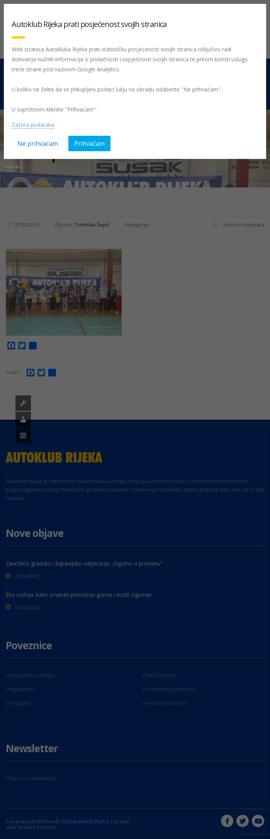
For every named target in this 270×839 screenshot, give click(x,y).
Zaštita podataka (33, 124)
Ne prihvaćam (37, 143)
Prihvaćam (89, 143)
